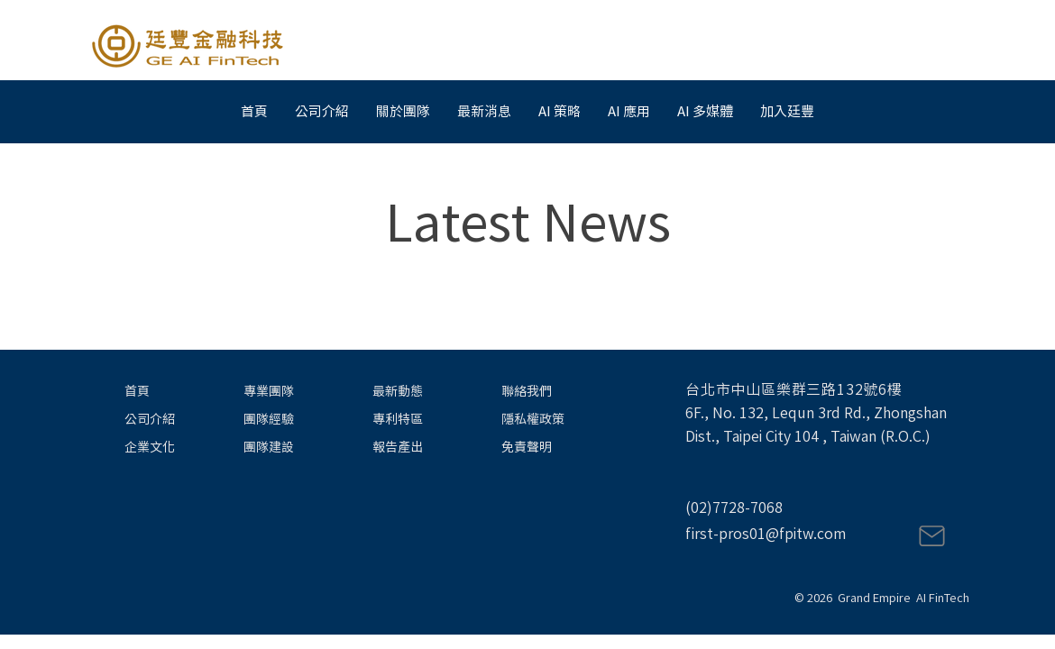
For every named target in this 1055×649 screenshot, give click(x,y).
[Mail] (931, 536)
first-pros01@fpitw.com (765, 533)
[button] (484, 111)
